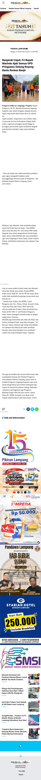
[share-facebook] (28, 409)
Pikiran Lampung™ (20, 767)
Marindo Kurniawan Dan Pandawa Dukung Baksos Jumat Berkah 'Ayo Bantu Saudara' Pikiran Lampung (14, 677)
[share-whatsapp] (37, 409)
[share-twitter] (32, 409)
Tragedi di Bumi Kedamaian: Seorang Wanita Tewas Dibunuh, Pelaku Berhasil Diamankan (14, 731)
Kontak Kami (20, 771)
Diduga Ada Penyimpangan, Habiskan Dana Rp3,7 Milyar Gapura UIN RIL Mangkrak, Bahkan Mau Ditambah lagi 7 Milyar (13, 691)
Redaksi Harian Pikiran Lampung (20, 8)
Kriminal (3, 8)
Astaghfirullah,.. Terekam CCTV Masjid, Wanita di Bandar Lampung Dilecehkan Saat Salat (14, 718)
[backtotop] (20, 757)
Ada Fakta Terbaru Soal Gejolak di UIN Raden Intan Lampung (14, 703)
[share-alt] (24, 409)
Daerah (36, 8)
